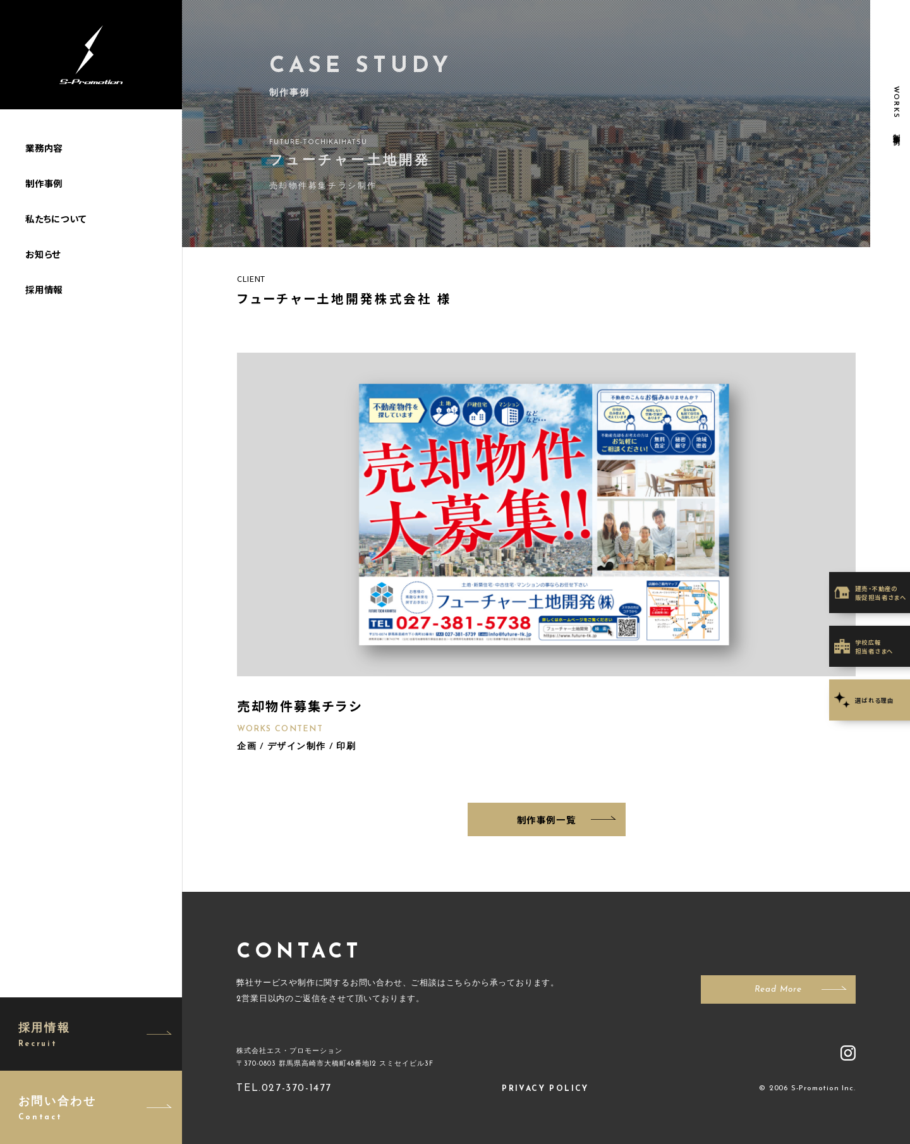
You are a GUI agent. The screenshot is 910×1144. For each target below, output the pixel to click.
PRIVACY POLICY (545, 1089)
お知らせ (43, 253)
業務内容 (44, 147)
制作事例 (44, 183)
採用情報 (44, 289)
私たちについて (56, 218)
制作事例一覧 (546, 819)
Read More (778, 989)
